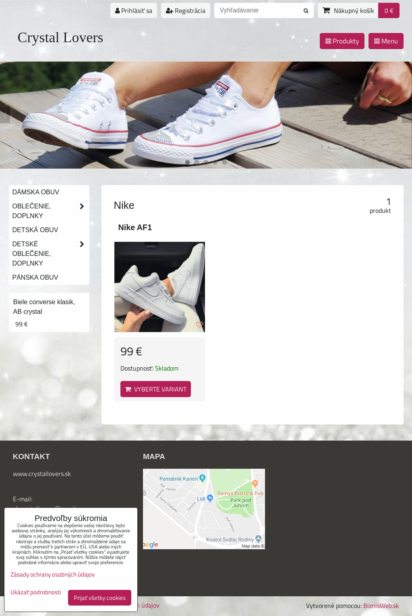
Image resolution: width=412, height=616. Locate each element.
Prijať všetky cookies (100, 597)
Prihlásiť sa (133, 10)
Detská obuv (35, 230)
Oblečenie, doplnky (50, 211)
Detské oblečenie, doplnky (50, 253)
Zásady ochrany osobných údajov (52, 574)
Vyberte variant (155, 389)
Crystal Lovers (61, 37)
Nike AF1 (135, 227)
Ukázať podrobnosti (35, 592)
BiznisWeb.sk (381, 605)
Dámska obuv (35, 192)
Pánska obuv (35, 277)
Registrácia (185, 10)
